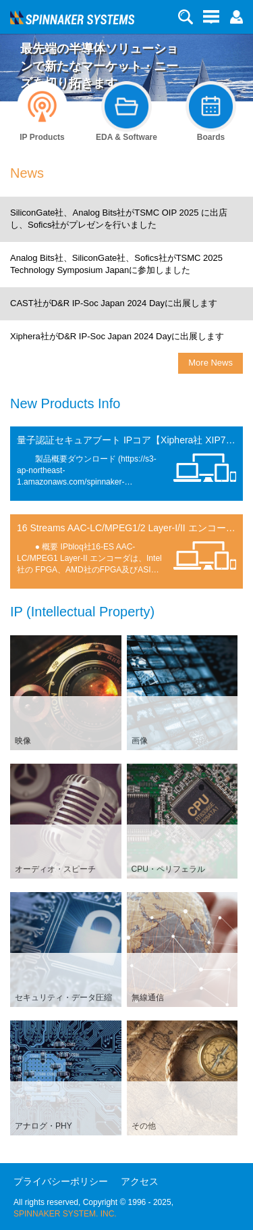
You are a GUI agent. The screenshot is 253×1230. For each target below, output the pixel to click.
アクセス (140, 1181)
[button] (236, 16)
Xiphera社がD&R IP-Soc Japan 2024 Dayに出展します (117, 336)
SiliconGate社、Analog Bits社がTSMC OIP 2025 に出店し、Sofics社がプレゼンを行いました (118, 218)
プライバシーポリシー (60, 1181)
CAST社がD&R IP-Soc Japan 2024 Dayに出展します (113, 303)
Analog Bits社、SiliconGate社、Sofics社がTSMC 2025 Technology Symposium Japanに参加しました (116, 264)
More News (210, 363)
